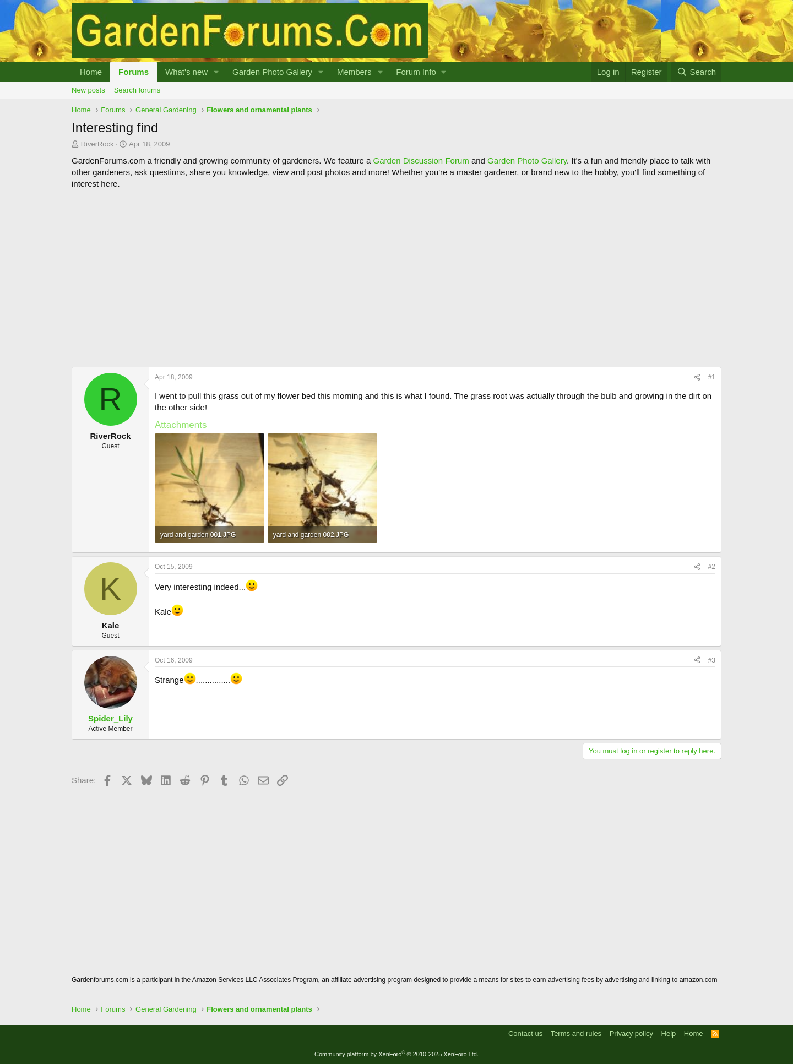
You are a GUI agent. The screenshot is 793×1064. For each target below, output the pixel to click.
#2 (711, 567)
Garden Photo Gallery (272, 72)
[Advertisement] (396, 278)
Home (91, 72)
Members (354, 72)
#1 (711, 377)
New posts (88, 90)
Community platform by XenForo (396, 1054)
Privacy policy (631, 1033)
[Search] (696, 72)
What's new (186, 72)
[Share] (697, 377)
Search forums (137, 90)
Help (668, 1033)
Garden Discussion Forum (421, 160)
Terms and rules (576, 1033)
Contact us (525, 1033)
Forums (133, 72)
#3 (711, 660)
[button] (216, 72)
